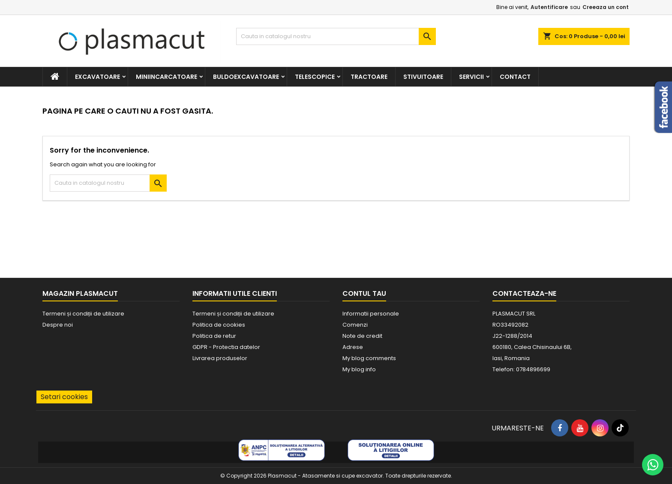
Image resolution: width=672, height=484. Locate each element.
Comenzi (355, 325)
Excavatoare (97, 76)
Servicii (471, 76)
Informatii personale (370, 314)
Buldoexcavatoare (246, 76)
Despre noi (57, 325)
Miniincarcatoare (166, 76)
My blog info (359, 369)
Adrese (352, 347)
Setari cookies (64, 397)
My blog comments (369, 358)
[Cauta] (336, 36)
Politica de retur (214, 336)
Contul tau (364, 293)
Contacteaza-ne (524, 293)
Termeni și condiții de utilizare (83, 314)
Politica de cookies (218, 325)
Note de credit (362, 336)
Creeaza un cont (605, 7)
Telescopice (315, 76)
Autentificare (549, 7)
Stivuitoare (423, 76)
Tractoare (369, 76)
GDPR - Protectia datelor (226, 347)
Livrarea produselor (219, 358)
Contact (515, 76)
